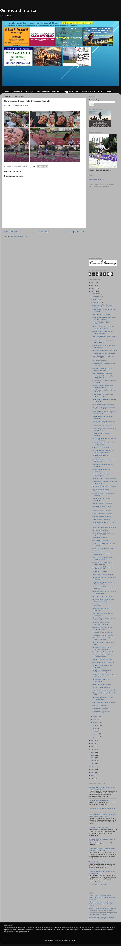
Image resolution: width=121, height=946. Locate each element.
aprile (95, 728)
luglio (95, 719)
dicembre (96, 294)
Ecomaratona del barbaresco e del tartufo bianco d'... (103, 422)
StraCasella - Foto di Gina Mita (102, 635)
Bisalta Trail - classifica (100, 572)
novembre (96, 297)
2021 (93, 743)
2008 (93, 778)
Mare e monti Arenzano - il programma (101, 680)
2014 (93, 764)
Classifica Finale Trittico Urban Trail (104, 702)
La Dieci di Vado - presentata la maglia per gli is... (102, 386)
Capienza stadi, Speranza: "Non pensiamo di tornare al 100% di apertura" (103, 913)
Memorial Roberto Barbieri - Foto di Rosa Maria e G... (104, 592)
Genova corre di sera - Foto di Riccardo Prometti (102, 656)
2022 (93, 740)
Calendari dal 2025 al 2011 (23, 92)
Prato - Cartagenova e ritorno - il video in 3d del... (103, 443)
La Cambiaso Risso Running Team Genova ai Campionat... (103, 451)
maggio (95, 725)
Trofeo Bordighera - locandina (102, 503)
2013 (93, 766)
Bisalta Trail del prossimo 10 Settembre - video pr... (101, 671)
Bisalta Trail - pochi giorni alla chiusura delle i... (102, 666)
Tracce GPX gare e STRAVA (92, 92)
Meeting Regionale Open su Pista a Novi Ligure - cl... (104, 400)
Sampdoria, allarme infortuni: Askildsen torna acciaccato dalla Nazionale (101, 918)
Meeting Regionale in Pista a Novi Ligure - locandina (103, 534)
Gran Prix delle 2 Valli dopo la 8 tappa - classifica (102, 395)
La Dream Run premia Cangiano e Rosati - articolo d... (103, 408)
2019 (93, 749)
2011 (93, 772)
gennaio (96, 737)
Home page (43, 231)
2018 (93, 752)
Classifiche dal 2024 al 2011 (48, 92)
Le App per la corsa (70, 92)
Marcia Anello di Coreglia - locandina (104, 350)
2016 (93, 758)
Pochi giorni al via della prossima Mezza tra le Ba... (103, 341)
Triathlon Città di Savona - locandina (104, 478)
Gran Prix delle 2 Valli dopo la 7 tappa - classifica (102, 563)
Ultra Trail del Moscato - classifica (103, 353)
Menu (7, 92)
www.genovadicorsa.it (99, 927)
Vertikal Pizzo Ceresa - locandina (103, 574)
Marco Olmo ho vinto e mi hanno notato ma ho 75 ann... (103, 327)
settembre (96, 302)
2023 (93, 291)
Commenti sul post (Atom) (19, 236)
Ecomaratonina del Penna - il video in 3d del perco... (104, 439)
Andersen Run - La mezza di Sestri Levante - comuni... (104, 318)
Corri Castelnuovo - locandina (102, 426)
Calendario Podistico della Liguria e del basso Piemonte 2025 (101, 872)
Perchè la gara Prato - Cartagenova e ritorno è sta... (104, 346)
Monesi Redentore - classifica (102, 684)
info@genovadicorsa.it (96, 179)
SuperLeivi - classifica (99, 705)
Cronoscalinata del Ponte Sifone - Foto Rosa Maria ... (103, 583)
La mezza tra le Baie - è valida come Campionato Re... (104, 377)
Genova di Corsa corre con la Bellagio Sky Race (102, 369)
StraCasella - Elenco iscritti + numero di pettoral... (102, 712)
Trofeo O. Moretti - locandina (98, 885)
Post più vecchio (76, 231)
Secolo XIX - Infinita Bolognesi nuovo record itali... (102, 558)
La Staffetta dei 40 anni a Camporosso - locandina (101, 490)
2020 (93, 746)
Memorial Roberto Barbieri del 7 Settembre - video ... (103, 628)
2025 (93, 285)
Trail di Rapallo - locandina (101, 314)
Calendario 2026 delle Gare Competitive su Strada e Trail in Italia (102, 849)
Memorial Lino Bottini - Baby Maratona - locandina (101, 648)
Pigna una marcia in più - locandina (104, 527)
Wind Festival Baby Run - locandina (104, 486)
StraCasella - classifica (100, 708)
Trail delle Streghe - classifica (102, 373)
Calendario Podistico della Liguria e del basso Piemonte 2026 (101, 788)
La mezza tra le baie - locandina (103, 404)
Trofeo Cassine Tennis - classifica (103, 652)
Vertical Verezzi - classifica (101, 687)
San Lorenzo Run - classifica (101, 516)
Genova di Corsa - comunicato (102, 632)
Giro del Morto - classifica (100, 540)
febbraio (96, 734)
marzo (95, 731)
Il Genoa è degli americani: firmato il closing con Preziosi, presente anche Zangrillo (101, 903)
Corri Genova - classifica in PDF (99, 800)
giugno (95, 722)
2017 (93, 755)
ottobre (95, 299)
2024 (93, 288)
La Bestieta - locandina (100, 530)
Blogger (73, 940)
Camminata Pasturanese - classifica (104, 690)
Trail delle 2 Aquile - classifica (98, 827)
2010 (93, 775)
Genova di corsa (18, 10)
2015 (93, 761)
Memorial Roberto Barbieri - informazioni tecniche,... (101, 623)
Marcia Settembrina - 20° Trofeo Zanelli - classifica (103, 639)
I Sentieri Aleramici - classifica (102, 659)
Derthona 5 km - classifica (101, 519)
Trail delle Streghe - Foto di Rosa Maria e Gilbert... (103, 357)
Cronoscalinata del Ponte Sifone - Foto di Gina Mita (103, 568)
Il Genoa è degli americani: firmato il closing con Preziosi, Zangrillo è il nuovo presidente (102, 897)
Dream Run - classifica (100, 537)
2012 (93, 769)
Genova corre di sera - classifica (103, 662)
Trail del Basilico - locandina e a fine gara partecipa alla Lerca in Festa (102, 815)
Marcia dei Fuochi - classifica (102, 596)
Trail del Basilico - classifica (98, 862)
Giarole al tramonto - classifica (102, 514)
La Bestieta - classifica (99, 361)
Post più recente (11, 231)
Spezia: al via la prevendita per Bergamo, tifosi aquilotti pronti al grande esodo (102, 909)
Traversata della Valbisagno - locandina (102, 808)
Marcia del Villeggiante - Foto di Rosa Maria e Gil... (102, 698)
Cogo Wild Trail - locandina (101, 447)
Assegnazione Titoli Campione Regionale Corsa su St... (102, 306)
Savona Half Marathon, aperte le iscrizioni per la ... (103, 474)
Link (109, 92)
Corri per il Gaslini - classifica (102, 511)
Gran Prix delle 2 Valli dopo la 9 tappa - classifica (102, 332)
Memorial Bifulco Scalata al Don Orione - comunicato (103, 600)
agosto (95, 716)
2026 (93, 282)
